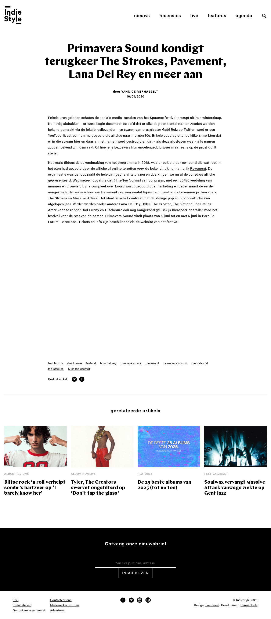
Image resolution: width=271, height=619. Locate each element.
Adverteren (58, 610)
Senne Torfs (249, 605)
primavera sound (175, 363)
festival (91, 363)
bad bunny (55, 363)
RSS (15, 600)
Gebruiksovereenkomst (29, 610)
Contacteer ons (61, 600)
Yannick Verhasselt (139, 91)
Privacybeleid (22, 605)
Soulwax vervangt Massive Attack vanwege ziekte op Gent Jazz (234, 488)
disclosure (74, 363)
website (147, 222)
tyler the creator (79, 368)
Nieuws (142, 15)
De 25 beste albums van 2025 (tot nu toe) (164, 485)
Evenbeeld (212, 605)
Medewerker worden (64, 605)
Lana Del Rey (130, 204)
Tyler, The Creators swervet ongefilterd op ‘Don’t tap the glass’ (98, 488)
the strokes (56, 368)
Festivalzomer (216, 474)
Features (217, 15)
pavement (152, 363)
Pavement (198, 169)
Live (194, 15)
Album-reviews (16, 474)
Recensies (170, 15)
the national (199, 363)
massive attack (131, 363)
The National (183, 204)
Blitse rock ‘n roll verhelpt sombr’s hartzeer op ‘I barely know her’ (34, 488)
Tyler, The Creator (156, 204)
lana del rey (108, 363)
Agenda (244, 15)
